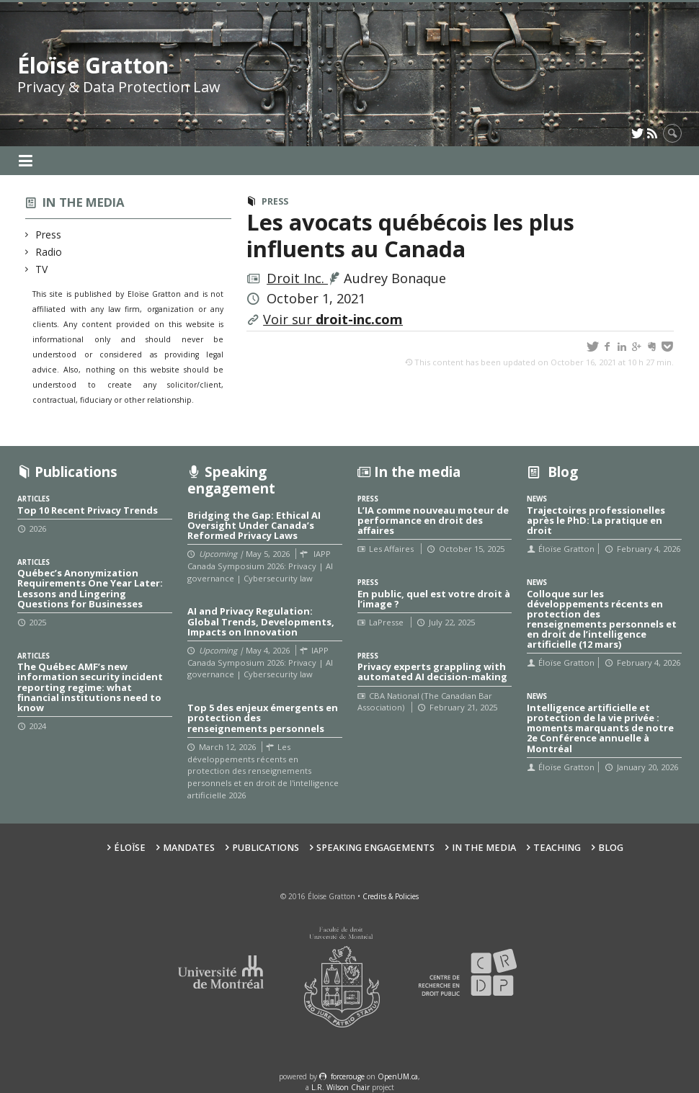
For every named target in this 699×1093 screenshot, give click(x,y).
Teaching (557, 848)
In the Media (484, 848)
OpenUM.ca (398, 1076)
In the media (84, 202)
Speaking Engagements (375, 848)
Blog (610, 848)
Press (48, 234)
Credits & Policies (390, 896)
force (348, 1076)
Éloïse (130, 848)
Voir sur (333, 319)
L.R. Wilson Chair (340, 1087)
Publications (265, 848)
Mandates (189, 848)
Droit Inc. (297, 278)
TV (42, 269)
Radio (49, 252)
